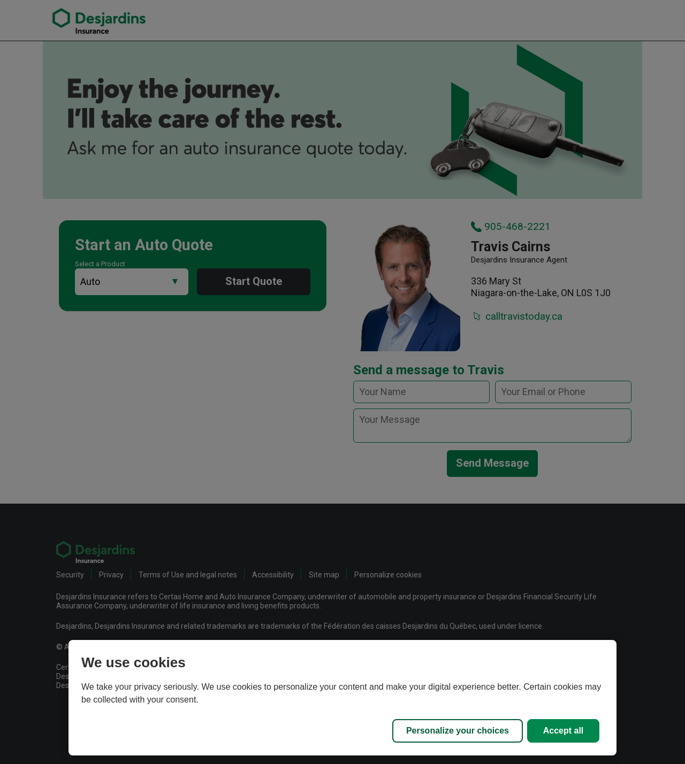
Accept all (563, 730)
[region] (342, 697)
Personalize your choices (457, 730)
